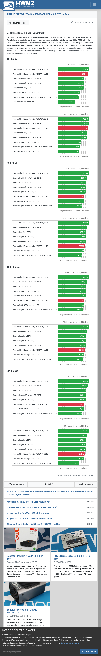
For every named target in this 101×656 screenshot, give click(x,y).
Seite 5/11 (50, 484)
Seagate (63, 491)
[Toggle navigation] (94, 4)
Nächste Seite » (86, 484)
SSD (70, 491)
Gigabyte (48, 491)
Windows (26, 494)
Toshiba (89, 491)
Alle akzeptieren (89, 651)
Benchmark (12, 491)
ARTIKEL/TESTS (15, 14)
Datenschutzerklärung (70, 643)
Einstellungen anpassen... (12, 652)
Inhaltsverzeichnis (17, 23)
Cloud (21, 491)
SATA (56, 491)
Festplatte (29, 491)
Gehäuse (39, 491)
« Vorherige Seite (16, 484)
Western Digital (14, 494)
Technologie (78, 491)
